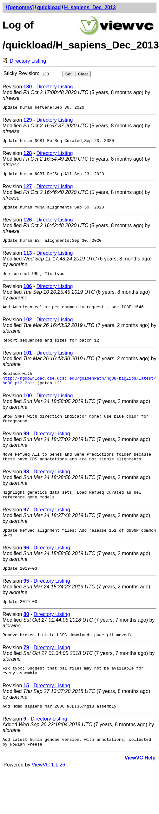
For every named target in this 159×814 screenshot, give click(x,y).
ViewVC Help (140, 783)
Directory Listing (24, 61)
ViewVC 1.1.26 (48, 790)
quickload (49, 7)
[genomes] (21, 7)
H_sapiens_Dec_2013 (90, 7)
